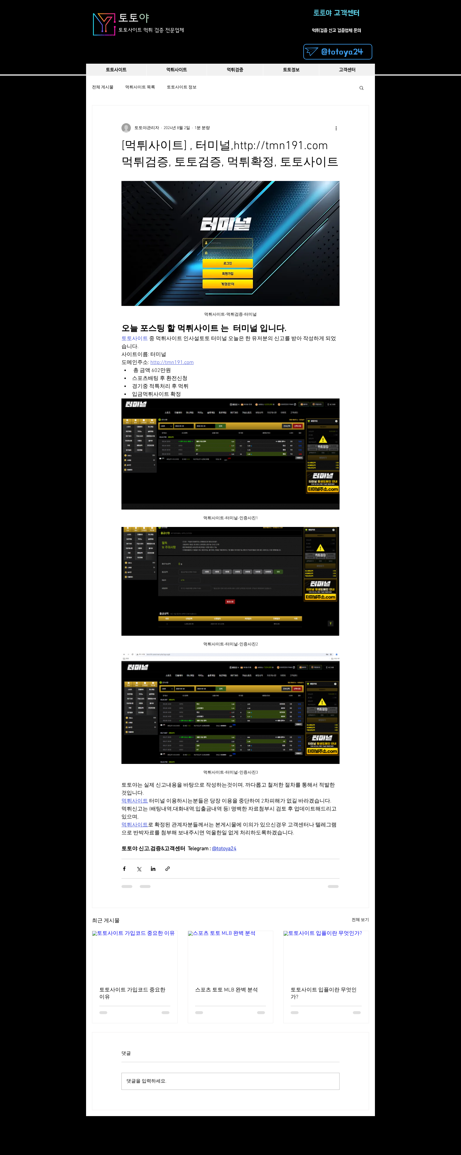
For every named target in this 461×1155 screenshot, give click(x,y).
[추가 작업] (336, 127)
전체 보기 (360, 919)
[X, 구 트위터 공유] (138, 868)
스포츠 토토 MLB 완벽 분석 (226, 990)
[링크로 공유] (167, 868)
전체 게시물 (102, 87)
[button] (361, 87)
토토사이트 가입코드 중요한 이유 (132, 993)
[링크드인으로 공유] (153, 868)
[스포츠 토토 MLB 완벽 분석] (230, 955)
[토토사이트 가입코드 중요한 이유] (134, 955)
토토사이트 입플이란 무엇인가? (324, 993)
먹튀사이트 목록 (140, 87)
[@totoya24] (337, 52)
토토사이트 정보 (182, 87)
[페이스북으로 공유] (124, 868)
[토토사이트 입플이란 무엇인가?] (326, 955)
